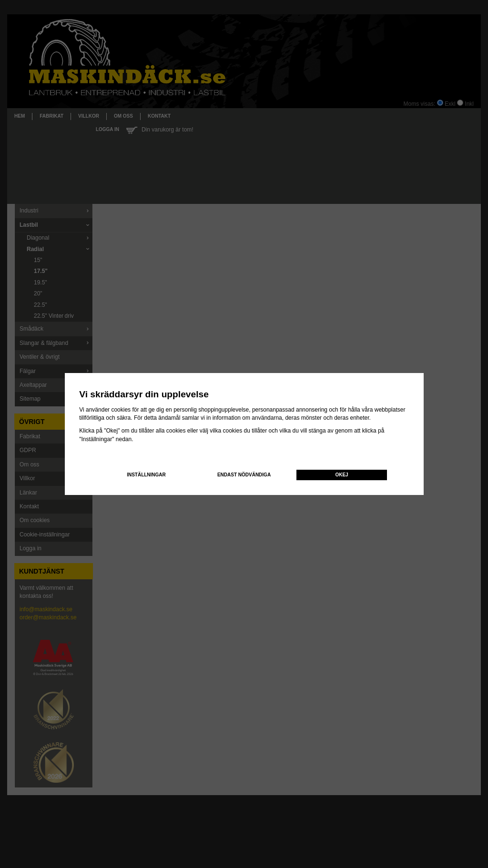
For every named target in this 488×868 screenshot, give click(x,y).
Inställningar (146, 474)
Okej (341, 474)
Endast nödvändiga (244, 474)
